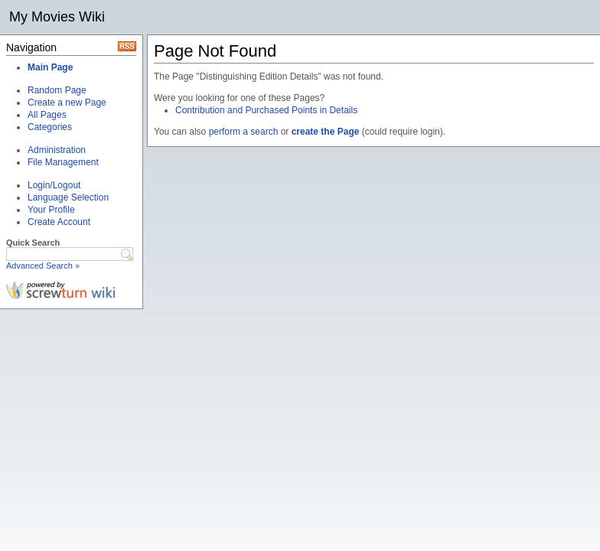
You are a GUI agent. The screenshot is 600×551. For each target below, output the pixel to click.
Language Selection (68, 197)
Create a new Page (67, 102)
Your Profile (51, 209)
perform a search (244, 131)
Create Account (59, 222)
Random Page (57, 90)
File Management (63, 162)
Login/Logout (54, 185)
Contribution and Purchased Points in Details (266, 110)
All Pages (47, 114)
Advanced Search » (43, 265)
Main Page (50, 67)
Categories (50, 127)
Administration (57, 150)
